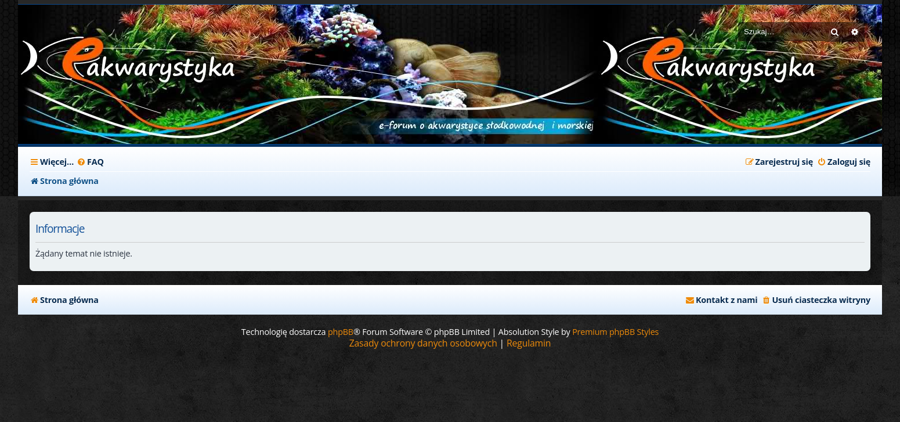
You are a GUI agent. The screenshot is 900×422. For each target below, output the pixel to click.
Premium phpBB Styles (615, 331)
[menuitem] (90, 162)
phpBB (340, 331)
